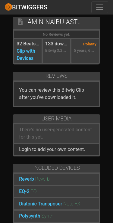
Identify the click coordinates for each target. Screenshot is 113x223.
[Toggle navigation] (99, 7)
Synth (47, 216)
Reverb (26, 179)
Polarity (89, 44)
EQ (34, 191)
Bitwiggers (26, 7)
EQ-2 (24, 191)
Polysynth (29, 216)
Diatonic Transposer (40, 204)
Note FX (71, 204)
